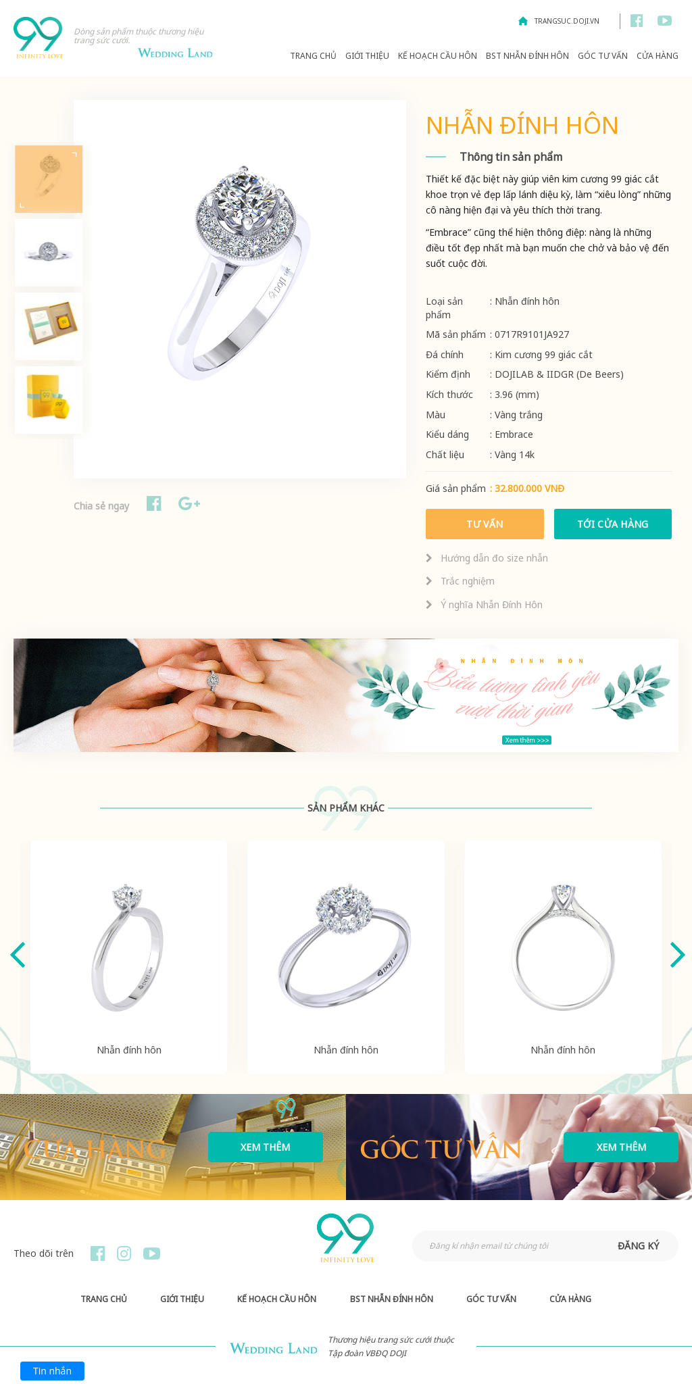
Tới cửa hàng (613, 524)
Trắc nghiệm (460, 580)
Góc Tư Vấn (603, 55)
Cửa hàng (657, 55)
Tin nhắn (52, 1370)
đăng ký (638, 1245)
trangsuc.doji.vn (567, 21)
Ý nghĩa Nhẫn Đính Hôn (484, 604)
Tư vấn (485, 524)
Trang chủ (313, 55)
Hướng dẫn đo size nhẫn (487, 557)
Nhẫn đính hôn (129, 1049)
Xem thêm (265, 1147)
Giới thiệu (367, 55)
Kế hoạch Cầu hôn (437, 55)
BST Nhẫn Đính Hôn (527, 55)
